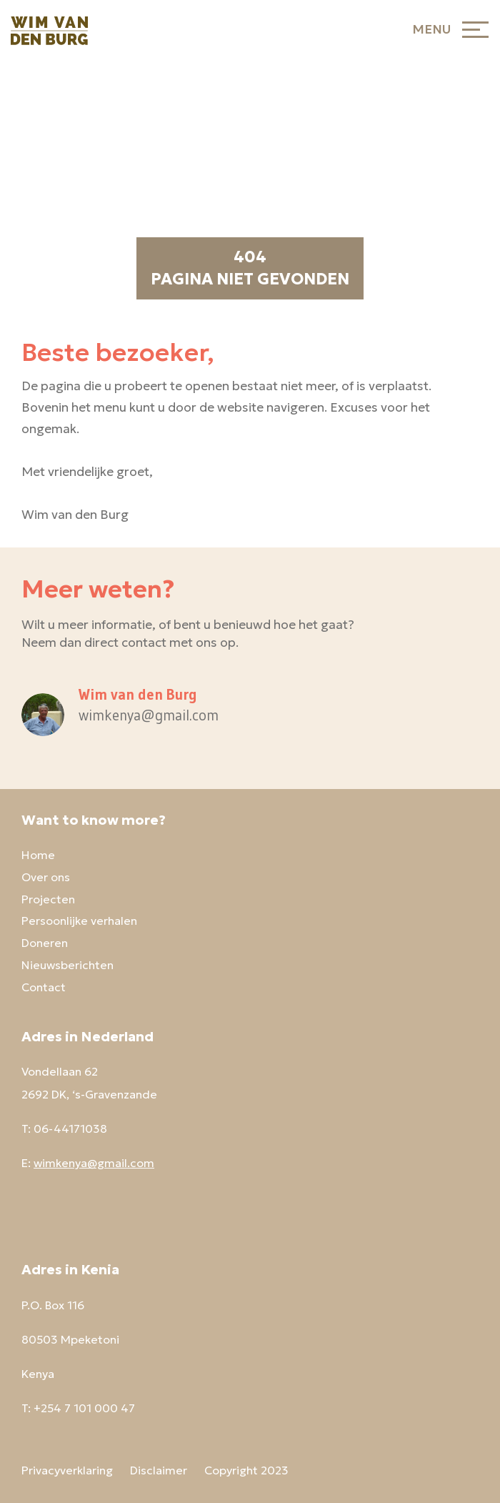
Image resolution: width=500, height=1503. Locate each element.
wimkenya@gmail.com (94, 1163)
